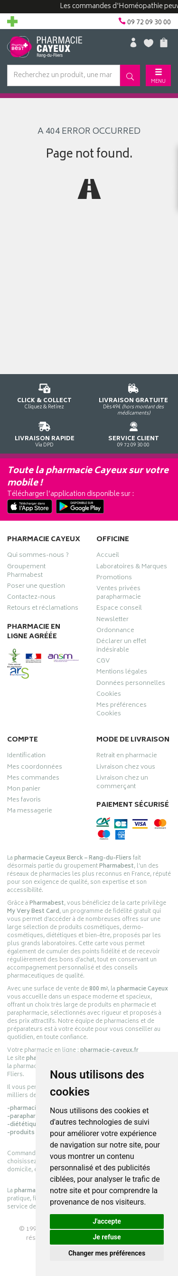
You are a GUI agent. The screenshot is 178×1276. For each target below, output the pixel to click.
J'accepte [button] (107, 1221)
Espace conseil (119, 609)
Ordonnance (115, 631)
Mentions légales (121, 673)
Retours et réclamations (42, 609)
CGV (103, 662)
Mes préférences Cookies (121, 711)
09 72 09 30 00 (133, 433)
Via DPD (44, 433)
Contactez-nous (31, 598)
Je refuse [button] (107, 1237)
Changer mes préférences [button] (106, 1253)
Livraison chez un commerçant (122, 783)
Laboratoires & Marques (131, 568)
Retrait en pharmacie (126, 757)
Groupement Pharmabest (26, 572)
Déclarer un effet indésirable (121, 647)
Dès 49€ (133, 398)
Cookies (108, 695)
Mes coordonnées (34, 768)
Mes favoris (24, 801)
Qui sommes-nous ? (38, 556)
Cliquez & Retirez (44, 395)
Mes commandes (33, 779)
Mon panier (23, 790)
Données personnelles (130, 684)
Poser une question (36, 587)
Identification (26, 757)
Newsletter (112, 620)
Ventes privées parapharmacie (118, 594)
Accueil (107, 556)
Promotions (114, 579)
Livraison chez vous (125, 768)
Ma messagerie (29, 812)
